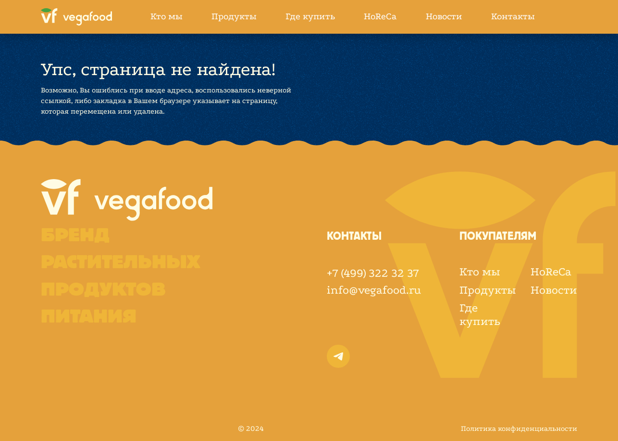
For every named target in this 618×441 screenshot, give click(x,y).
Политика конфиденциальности (519, 428)
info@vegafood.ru (374, 290)
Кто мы (166, 16)
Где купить (310, 16)
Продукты (234, 16)
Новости (444, 16)
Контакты (513, 16)
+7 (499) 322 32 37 (373, 273)
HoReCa (380, 16)
